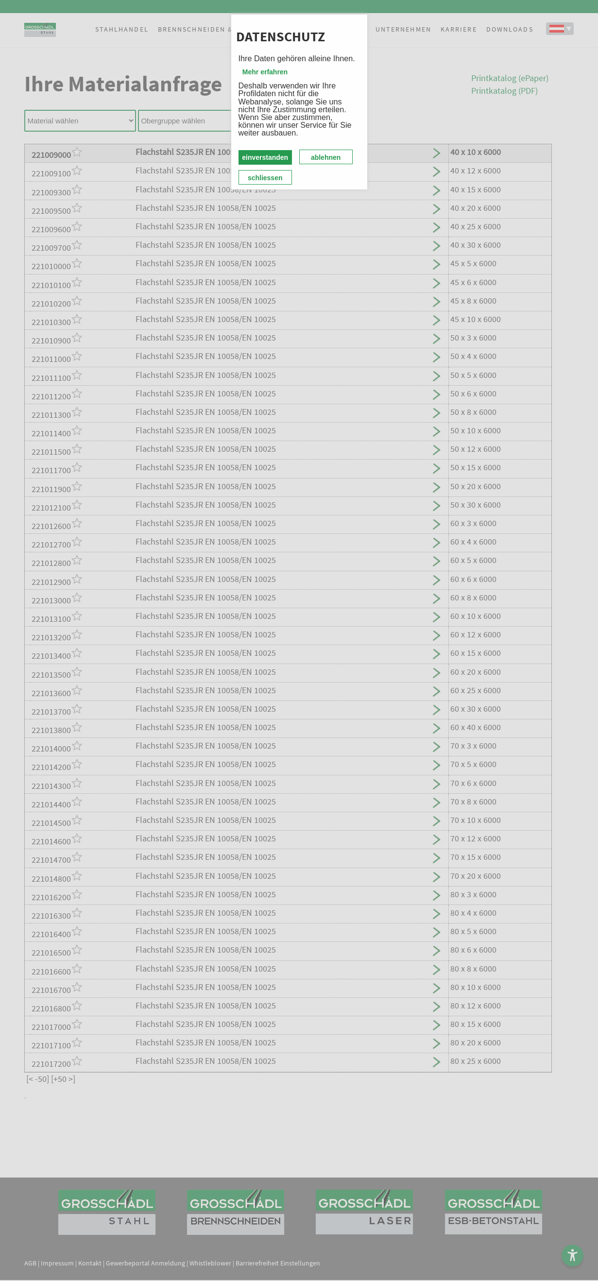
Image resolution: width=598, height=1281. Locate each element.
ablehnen (326, 157)
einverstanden (265, 157)
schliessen (265, 178)
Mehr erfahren (265, 72)
